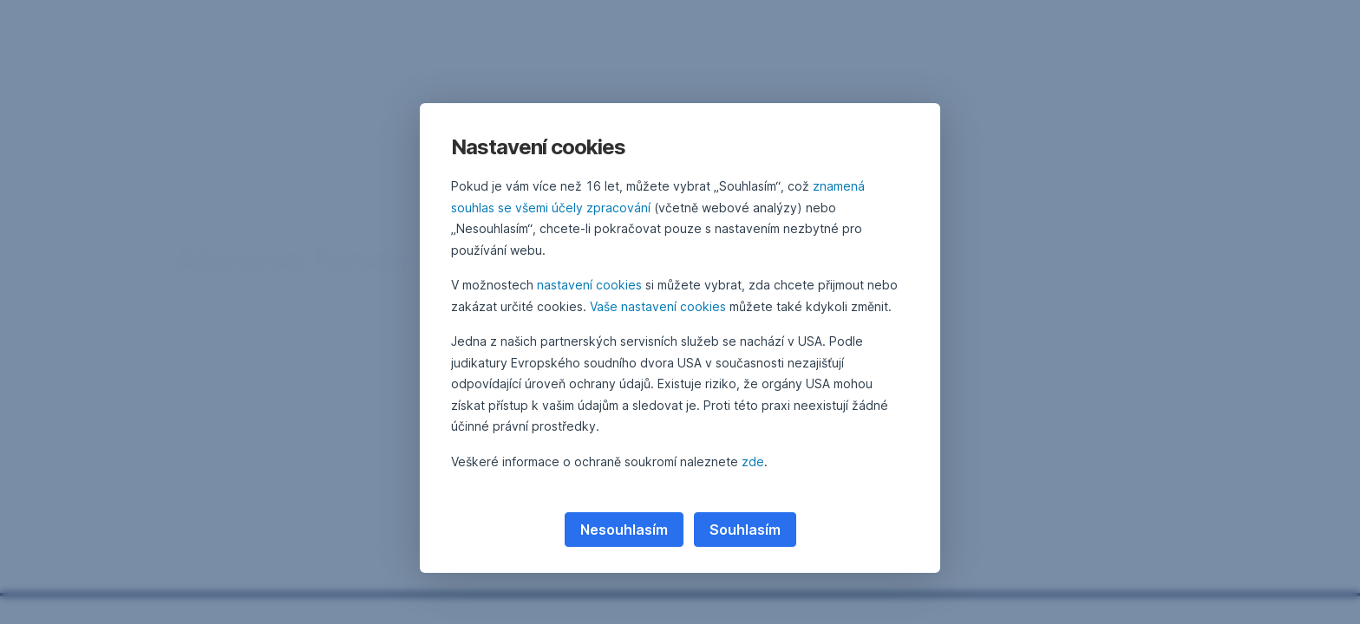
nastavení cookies (589, 284)
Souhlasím (745, 529)
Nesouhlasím (624, 529)
